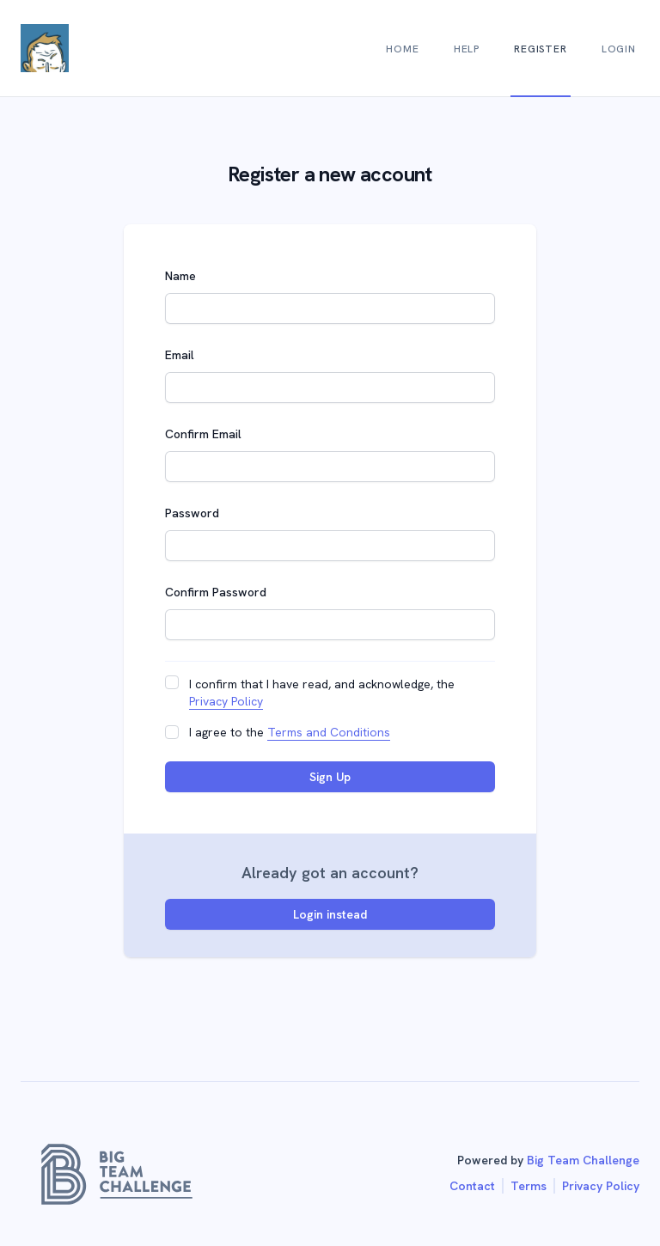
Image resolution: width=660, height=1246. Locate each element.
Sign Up (330, 777)
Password (192, 513)
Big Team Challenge (583, 1160)
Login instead (330, 914)
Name (180, 276)
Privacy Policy (226, 701)
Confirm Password (215, 592)
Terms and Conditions (328, 732)
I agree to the (289, 732)
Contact (472, 1186)
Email (179, 355)
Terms (528, 1186)
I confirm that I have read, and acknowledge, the (322, 693)
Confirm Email (203, 434)
